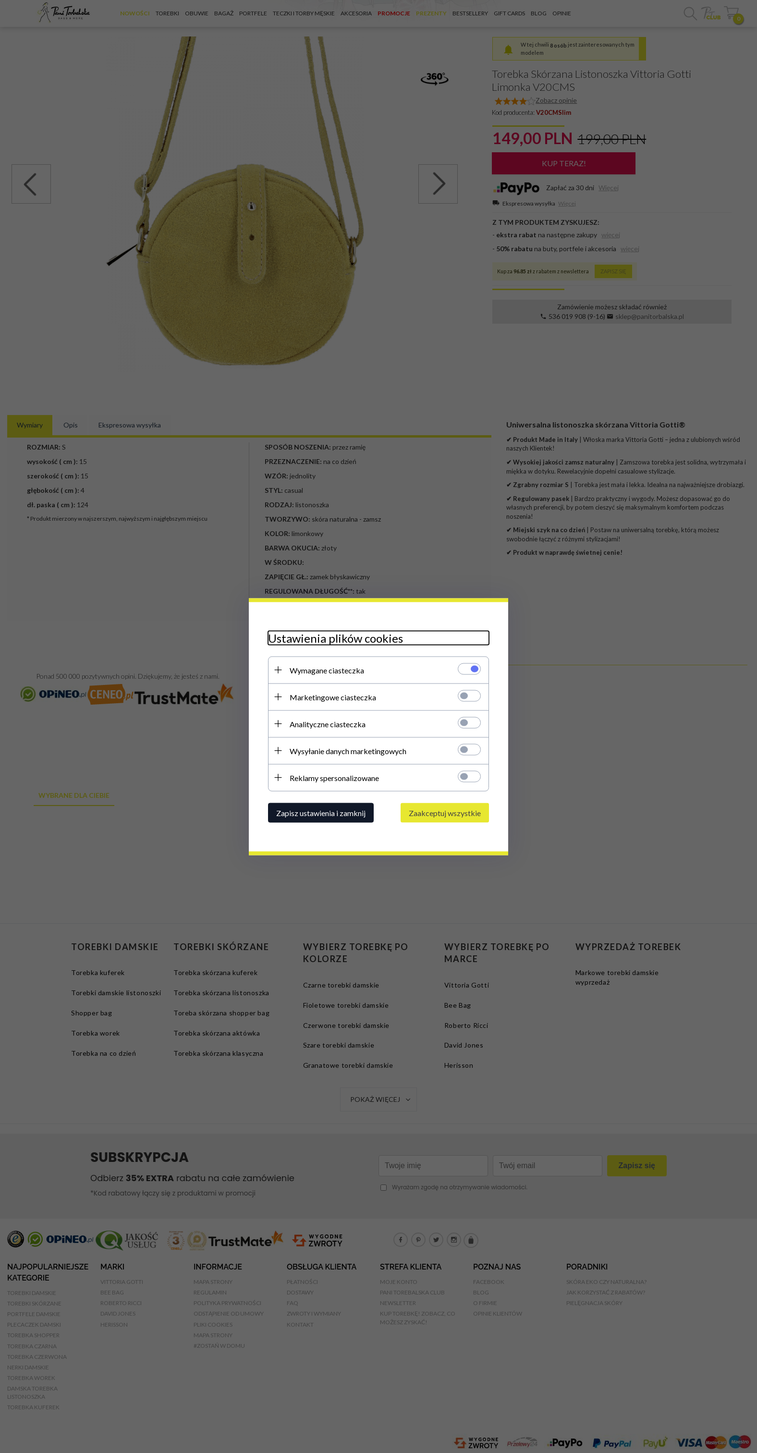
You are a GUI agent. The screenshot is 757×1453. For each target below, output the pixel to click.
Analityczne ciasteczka (328, 723)
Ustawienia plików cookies (335, 638)
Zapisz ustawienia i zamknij (321, 812)
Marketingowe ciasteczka (333, 696)
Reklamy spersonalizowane (334, 777)
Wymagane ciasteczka (327, 669)
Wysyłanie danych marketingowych (348, 750)
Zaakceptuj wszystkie (445, 812)
